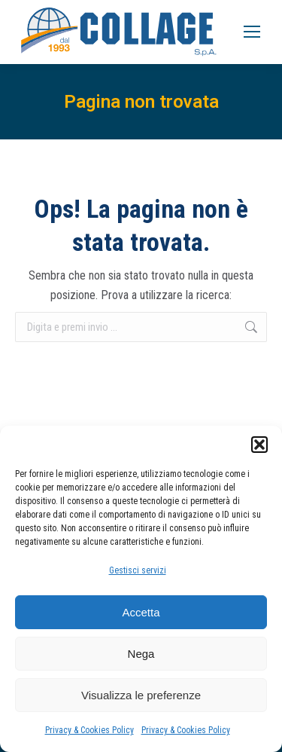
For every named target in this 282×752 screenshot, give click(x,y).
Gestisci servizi (137, 570)
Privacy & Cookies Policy (89, 730)
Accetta (140, 612)
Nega (141, 653)
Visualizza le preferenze (141, 695)
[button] (259, 444)
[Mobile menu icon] (252, 32)
